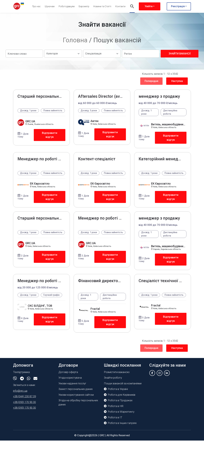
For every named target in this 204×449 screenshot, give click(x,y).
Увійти (149, 6)
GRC (102, 443)
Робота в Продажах (118, 408)
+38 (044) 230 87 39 (24, 404)
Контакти (120, 6)
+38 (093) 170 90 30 (24, 410)
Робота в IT (113, 425)
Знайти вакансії (180, 53)
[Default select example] (63, 54)
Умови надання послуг (72, 391)
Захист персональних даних (75, 397)
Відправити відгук (49, 138)
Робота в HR (113, 414)
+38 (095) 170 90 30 (24, 416)
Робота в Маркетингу (119, 420)
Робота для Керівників (119, 403)
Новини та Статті (102, 6)
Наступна (177, 81)
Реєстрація (178, 6)
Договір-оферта (68, 380)
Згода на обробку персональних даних (78, 411)
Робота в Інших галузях (120, 431)
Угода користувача (70, 386)
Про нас (36, 6)
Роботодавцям (67, 6)
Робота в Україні (116, 397)
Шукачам (50, 6)
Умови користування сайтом (76, 403)
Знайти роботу (113, 386)
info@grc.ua (20, 399)
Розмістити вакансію (117, 380)
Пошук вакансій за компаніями (123, 391)
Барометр (84, 6)
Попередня (151, 81)
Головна (75, 40)
